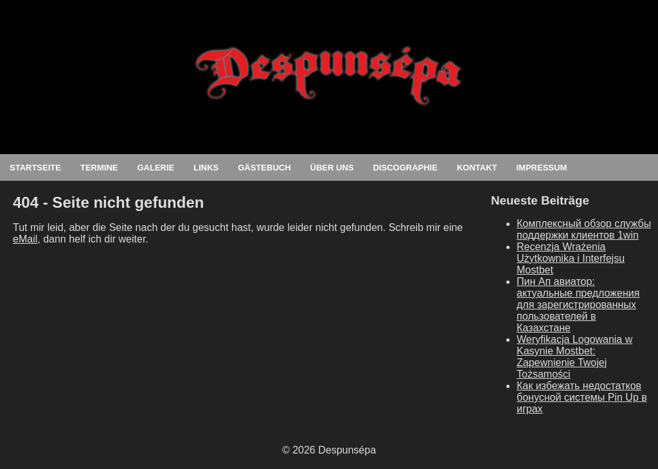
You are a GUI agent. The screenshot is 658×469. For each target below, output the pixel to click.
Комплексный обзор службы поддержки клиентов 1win (584, 229)
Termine (99, 167)
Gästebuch (264, 167)
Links (205, 167)
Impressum (541, 167)
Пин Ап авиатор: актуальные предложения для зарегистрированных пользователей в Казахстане (578, 304)
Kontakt (477, 167)
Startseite (35, 167)
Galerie (155, 167)
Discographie (405, 167)
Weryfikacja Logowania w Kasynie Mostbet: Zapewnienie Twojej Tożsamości (574, 357)
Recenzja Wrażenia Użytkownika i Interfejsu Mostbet (571, 258)
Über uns (332, 167)
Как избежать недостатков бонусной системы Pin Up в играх (582, 397)
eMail (25, 239)
